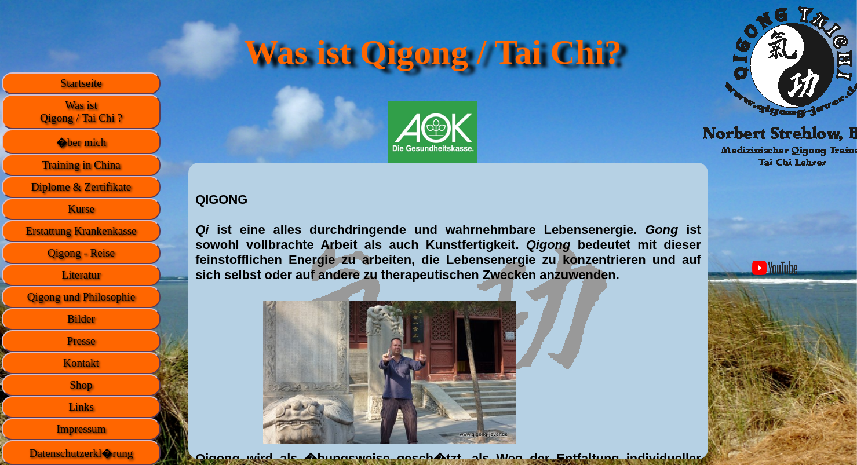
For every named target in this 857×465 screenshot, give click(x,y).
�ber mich (81, 142)
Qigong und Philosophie (81, 297)
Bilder (81, 319)
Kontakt (81, 363)
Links (81, 407)
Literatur (80, 275)
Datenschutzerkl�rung (81, 453)
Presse (81, 341)
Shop (81, 385)
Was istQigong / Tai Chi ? (81, 111)
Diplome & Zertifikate (81, 187)
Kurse (81, 209)
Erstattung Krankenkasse (80, 231)
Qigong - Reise (81, 253)
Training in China (81, 165)
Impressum (80, 429)
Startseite (80, 83)
